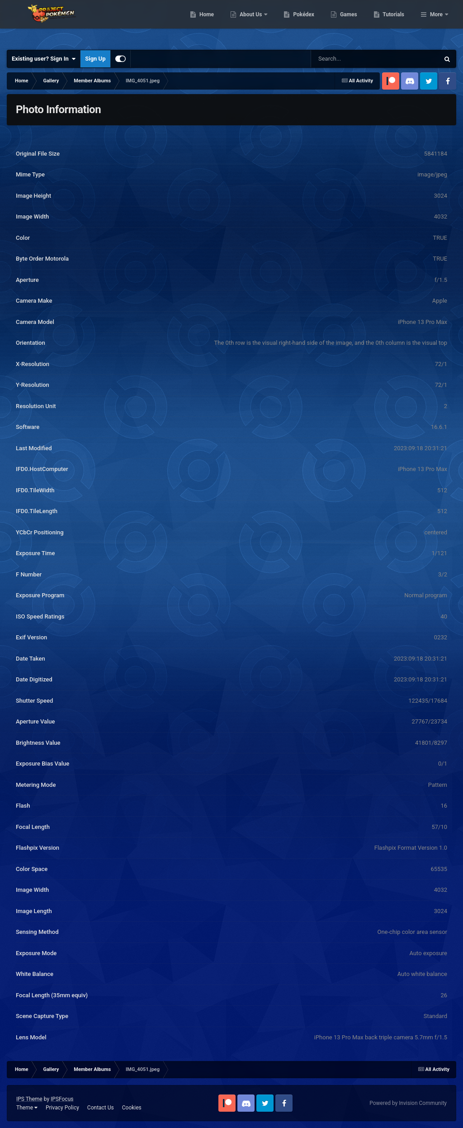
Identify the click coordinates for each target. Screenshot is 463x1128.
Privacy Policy (62, 1107)
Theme (27, 1107)
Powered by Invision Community (408, 1103)
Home (253, 22)
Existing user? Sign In (44, 58)
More (436, 22)
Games (395, 22)
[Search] (352, 58)
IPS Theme (29, 1099)
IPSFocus (62, 1099)
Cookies (132, 1107)
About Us (297, 22)
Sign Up (95, 58)
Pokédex (350, 22)
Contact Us (100, 1107)
